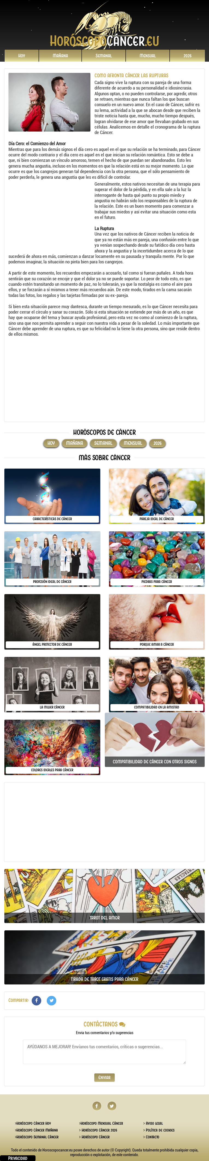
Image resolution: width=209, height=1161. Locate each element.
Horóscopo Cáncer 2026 (98, 1130)
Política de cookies (159, 1130)
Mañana (60, 56)
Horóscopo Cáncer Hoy (33, 1123)
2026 (188, 56)
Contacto (151, 1137)
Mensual (148, 56)
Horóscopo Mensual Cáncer (101, 1123)
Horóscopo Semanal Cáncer (36, 1137)
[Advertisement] (50, 215)
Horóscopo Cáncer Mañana (36, 1130)
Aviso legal (153, 1123)
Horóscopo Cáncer (94, 1137)
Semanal (104, 56)
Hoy (21, 56)
